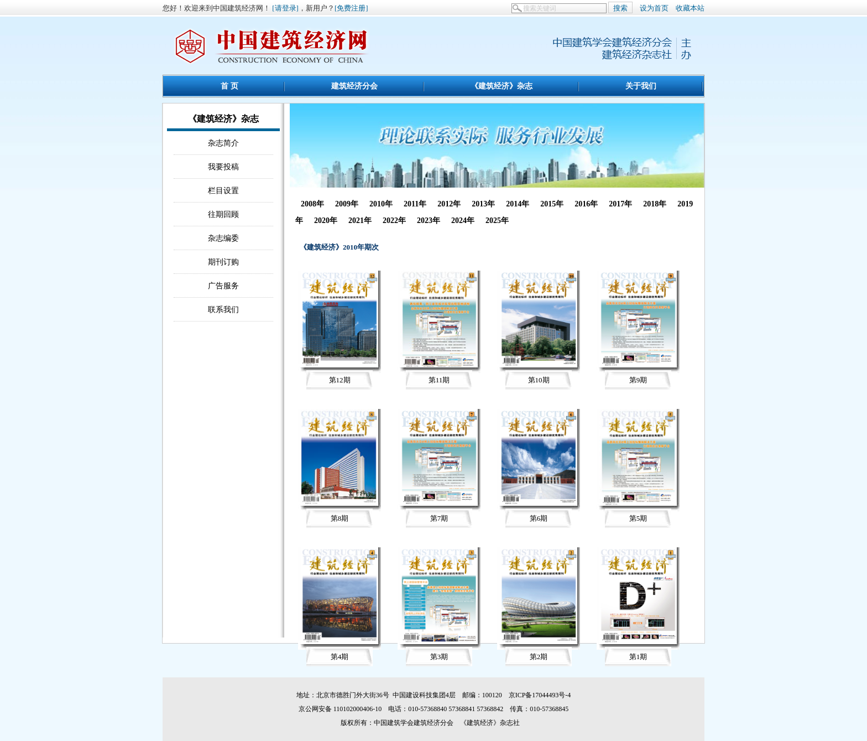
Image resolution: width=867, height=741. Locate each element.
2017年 (620, 204)
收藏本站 (690, 8)
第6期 (539, 518)
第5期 (638, 518)
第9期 (638, 380)
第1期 (638, 656)
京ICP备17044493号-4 (540, 695)
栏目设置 (223, 190)
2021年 (360, 220)
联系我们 (223, 309)
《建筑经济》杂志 (501, 85)
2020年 (325, 220)
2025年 (497, 220)
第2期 (539, 656)
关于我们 (640, 85)
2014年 (517, 204)
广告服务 (223, 285)
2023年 (428, 220)
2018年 (654, 204)
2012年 (449, 204)
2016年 (586, 204)
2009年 (346, 204)
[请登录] (285, 8)
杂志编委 (223, 238)
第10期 (539, 380)
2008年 (312, 204)
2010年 (381, 204)
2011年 (415, 204)
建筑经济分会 (354, 85)
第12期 (340, 380)
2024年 (462, 220)
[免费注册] (351, 8)
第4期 (340, 656)
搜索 (620, 8)
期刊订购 (223, 261)
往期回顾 (223, 214)
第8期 (340, 518)
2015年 (551, 204)
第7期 (439, 518)
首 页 (229, 85)
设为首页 (654, 8)
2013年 (483, 204)
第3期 (439, 656)
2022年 (394, 220)
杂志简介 (223, 142)
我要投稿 (223, 166)
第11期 (439, 380)
